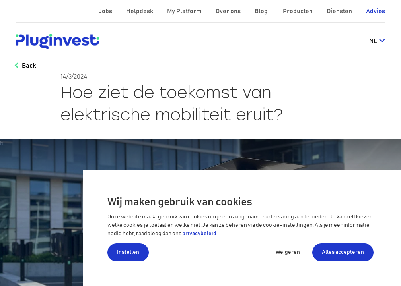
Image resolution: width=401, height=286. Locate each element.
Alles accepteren (343, 252)
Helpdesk (140, 11)
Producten (298, 11)
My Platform (184, 11)
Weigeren (288, 252)
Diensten (340, 11)
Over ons (229, 11)
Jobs (106, 11)
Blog (262, 11)
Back (29, 65)
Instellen (128, 252)
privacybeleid (199, 233)
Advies (375, 11)
